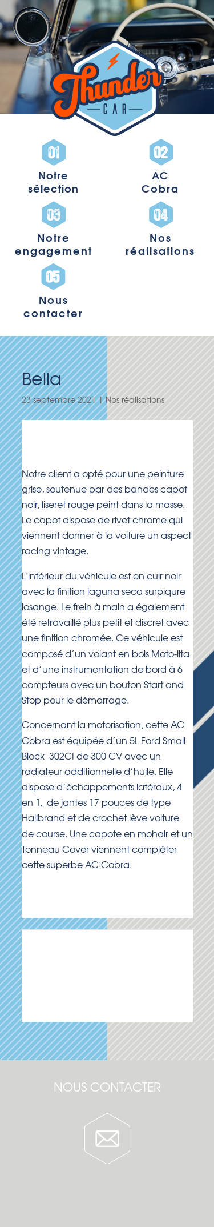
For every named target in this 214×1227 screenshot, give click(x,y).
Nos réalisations (135, 399)
